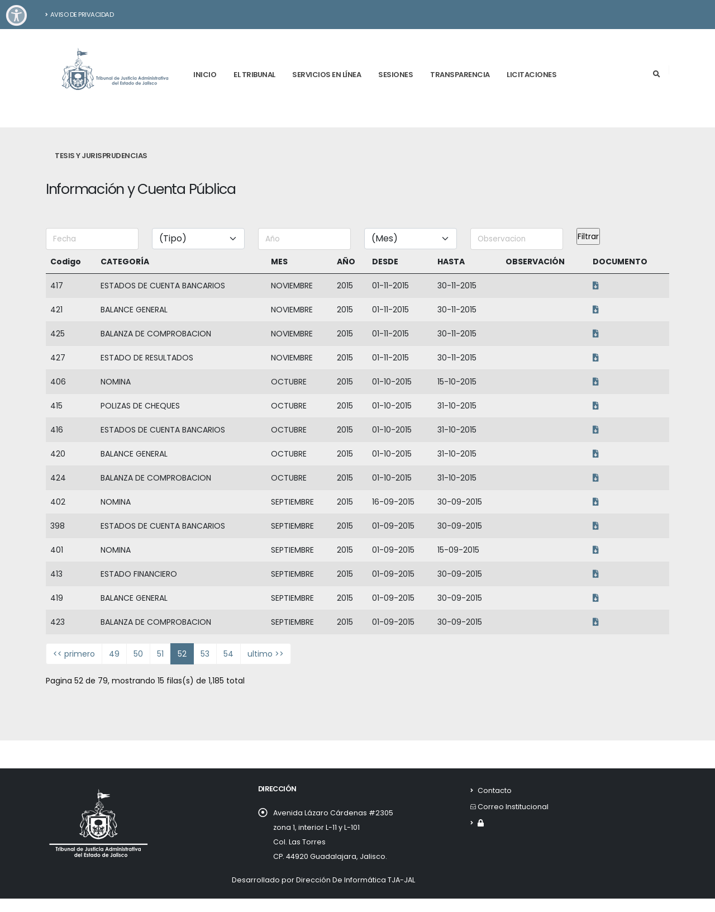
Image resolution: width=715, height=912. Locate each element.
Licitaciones (531, 74)
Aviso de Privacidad (79, 14)
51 (160, 653)
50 (138, 653)
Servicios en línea (326, 74)
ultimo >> (265, 653)
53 (205, 653)
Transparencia (460, 74)
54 (228, 653)
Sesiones (395, 74)
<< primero (74, 653)
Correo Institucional (513, 806)
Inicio (204, 74)
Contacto (495, 790)
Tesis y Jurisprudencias (101, 155)
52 (182, 653)
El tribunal (254, 74)
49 (114, 653)
